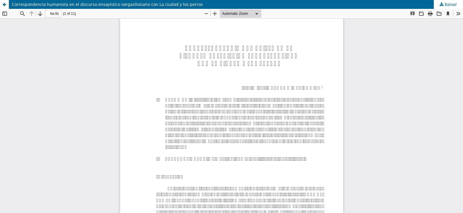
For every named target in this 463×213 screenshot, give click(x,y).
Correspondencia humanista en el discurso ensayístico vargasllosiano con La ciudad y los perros (107, 4)
